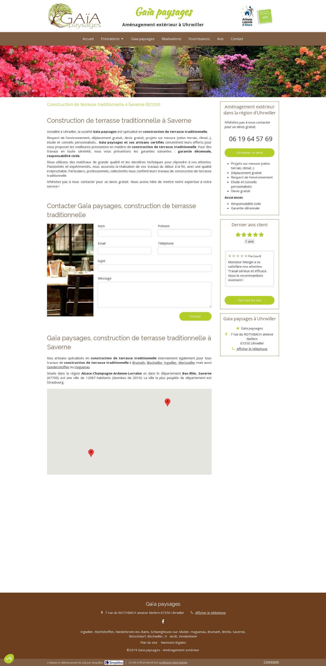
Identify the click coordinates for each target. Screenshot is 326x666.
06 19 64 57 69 (250, 138)
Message (104, 278)
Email (101, 243)
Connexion (271, 662)
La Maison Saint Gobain (173, 662)
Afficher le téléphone (252, 349)
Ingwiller (170, 362)
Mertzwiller (186, 362)
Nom (101, 226)
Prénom (164, 226)
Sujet (101, 261)
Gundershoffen (58, 367)
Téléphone (166, 243)
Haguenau (82, 367)
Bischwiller (154, 362)
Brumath (138, 362)
